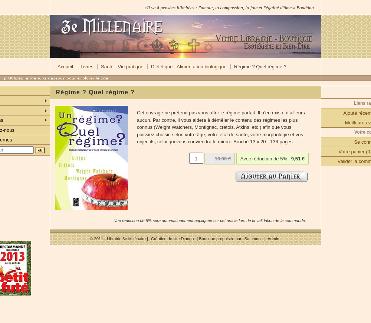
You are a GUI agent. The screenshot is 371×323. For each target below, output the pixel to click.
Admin (273, 238)
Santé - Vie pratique (122, 66)
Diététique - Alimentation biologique (189, 66)
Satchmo (252, 238)
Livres (87, 66)
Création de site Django (172, 238)
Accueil (65, 66)
